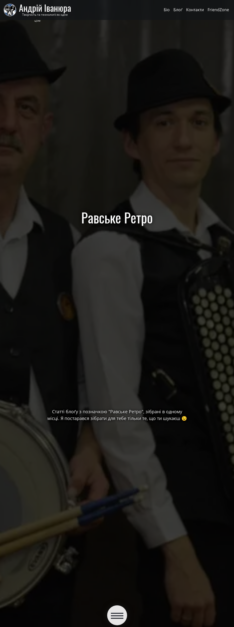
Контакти (195, 9)
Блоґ (177, 9)
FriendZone (218, 9)
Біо (167, 9)
